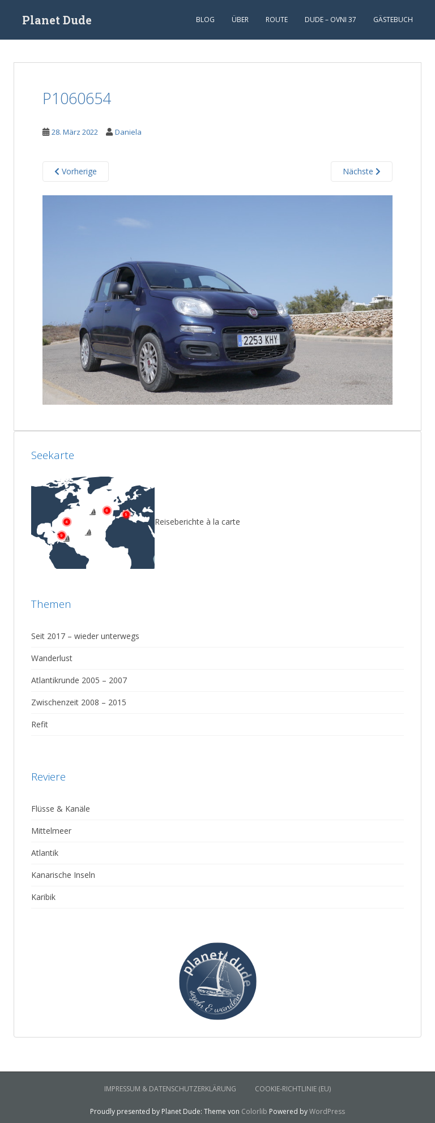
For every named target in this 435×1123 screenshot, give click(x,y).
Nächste (362, 171)
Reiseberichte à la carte (135, 521)
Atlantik (44, 852)
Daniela (128, 132)
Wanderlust (51, 658)
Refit (39, 724)
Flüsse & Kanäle (60, 808)
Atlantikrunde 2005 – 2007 (79, 680)
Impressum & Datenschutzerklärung (170, 1089)
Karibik (43, 896)
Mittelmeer (51, 830)
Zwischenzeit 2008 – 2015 (78, 702)
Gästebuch (393, 19)
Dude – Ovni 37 (330, 19)
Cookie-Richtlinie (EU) (293, 1089)
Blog (205, 19)
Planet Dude (57, 19)
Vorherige (75, 171)
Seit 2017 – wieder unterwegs (85, 636)
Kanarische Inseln (63, 874)
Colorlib (254, 1111)
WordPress (327, 1111)
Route (277, 19)
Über (240, 19)
